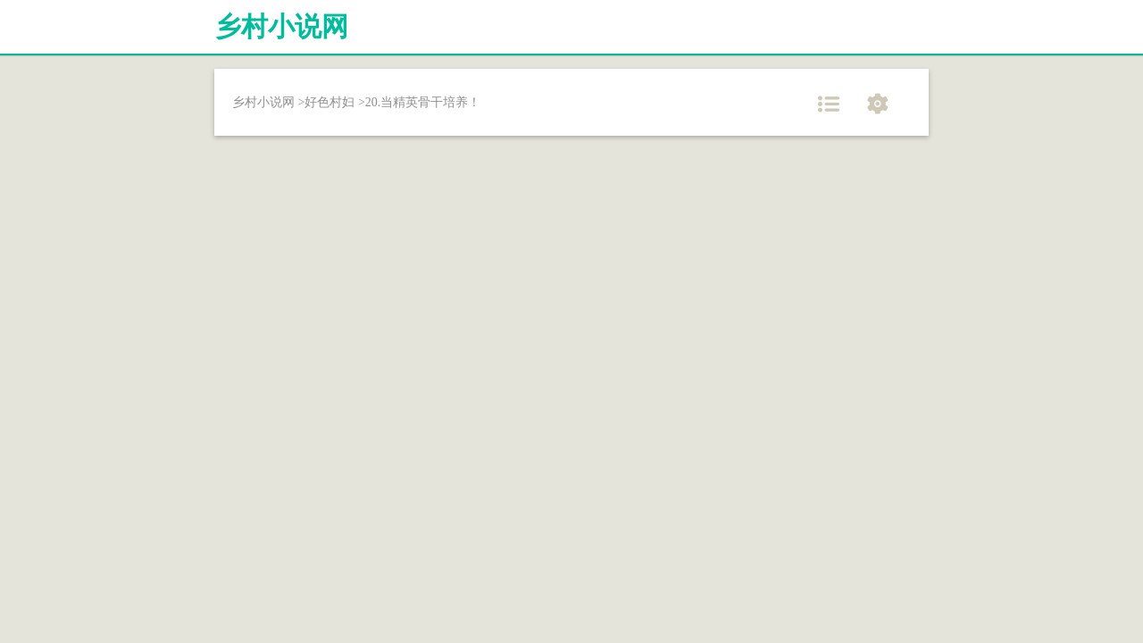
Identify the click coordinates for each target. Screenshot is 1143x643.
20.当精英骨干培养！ (423, 102)
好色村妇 (330, 102)
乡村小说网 (281, 26)
